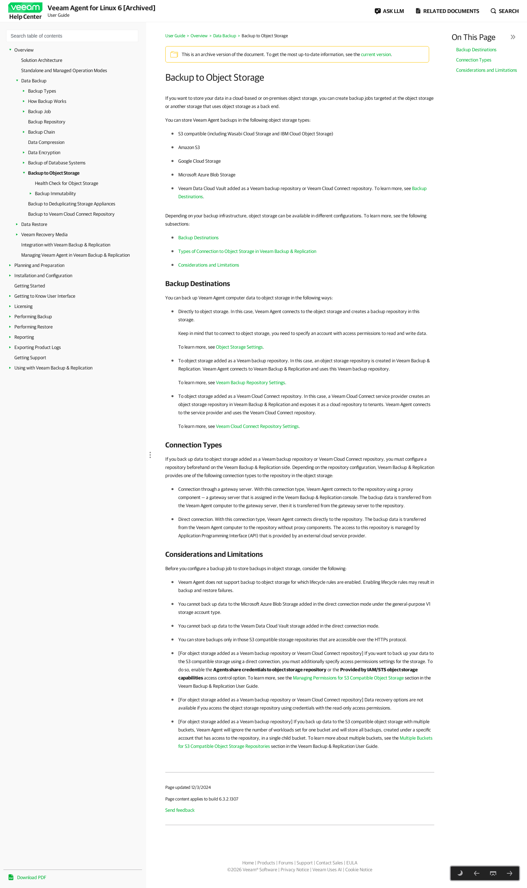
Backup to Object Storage (53, 173)
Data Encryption (44, 152)
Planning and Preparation (39, 265)
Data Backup (34, 80)
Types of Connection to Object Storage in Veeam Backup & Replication (247, 251)
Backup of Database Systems (57, 162)
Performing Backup (33, 316)
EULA (351, 862)
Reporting (24, 337)
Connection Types (473, 60)
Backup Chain (41, 132)
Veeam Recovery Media (44, 234)
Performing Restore (33, 326)
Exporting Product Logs (37, 347)
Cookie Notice (358, 869)
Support (305, 862)
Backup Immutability (55, 193)
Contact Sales (329, 862)
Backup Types (42, 91)
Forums (286, 862)
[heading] (299, 283)
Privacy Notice (295, 869)
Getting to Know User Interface (44, 296)
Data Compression (46, 142)
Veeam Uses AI (327, 869)
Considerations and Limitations (486, 70)
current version (376, 54)
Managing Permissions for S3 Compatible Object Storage (348, 678)
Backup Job (39, 111)
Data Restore (34, 224)
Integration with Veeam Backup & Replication (65, 244)
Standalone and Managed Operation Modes (64, 70)
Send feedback (180, 810)
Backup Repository (46, 121)
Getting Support (30, 357)
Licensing (23, 306)
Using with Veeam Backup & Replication (53, 368)
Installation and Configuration (43, 275)
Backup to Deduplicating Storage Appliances (71, 203)
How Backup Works (47, 101)
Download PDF (31, 877)
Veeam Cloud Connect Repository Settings (257, 426)
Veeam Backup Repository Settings (250, 382)
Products (266, 862)
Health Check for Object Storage (66, 183)
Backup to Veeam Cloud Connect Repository (71, 214)
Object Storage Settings (239, 347)
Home (248, 862)
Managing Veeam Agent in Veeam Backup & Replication (75, 255)
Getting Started (29, 285)
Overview (24, 50)
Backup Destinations (476, 49)
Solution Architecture (41, 60)
